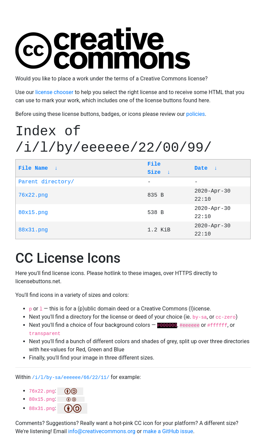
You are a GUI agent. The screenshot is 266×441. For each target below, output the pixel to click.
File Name (33, 168)
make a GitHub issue (168, 431)
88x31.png (33, 230)
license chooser (54, 92)
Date (200, 168)
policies (195, 114)
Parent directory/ (46, 182)
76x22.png (33, 195)
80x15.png (33, 212)
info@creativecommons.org (101, 431)
